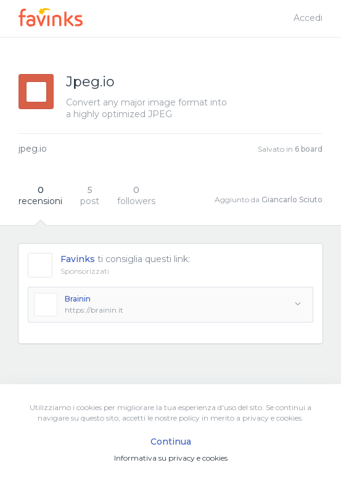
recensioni (40, 195)
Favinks (77, 259)
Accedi (308, 17)
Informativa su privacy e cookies (171, 457)
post (89, 195)
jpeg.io (32, 148)
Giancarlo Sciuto (292, 199)
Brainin (78, 298)
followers (136, 195)
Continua (170, 441)
